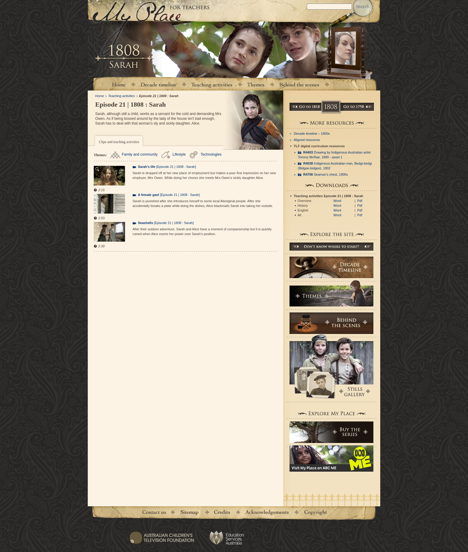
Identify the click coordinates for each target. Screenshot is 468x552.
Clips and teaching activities (119, 142)
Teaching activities (212, 84)
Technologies (211, 154)
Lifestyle (179, 154)
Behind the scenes (299, 84)
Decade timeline (158, 84)
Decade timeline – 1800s (312, 133)
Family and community (140, 154)
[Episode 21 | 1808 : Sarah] (167, 166)
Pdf (359, 201)
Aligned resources (307, 140)
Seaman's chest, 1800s (325, 174)
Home (118, 84)
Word (337, 201)
